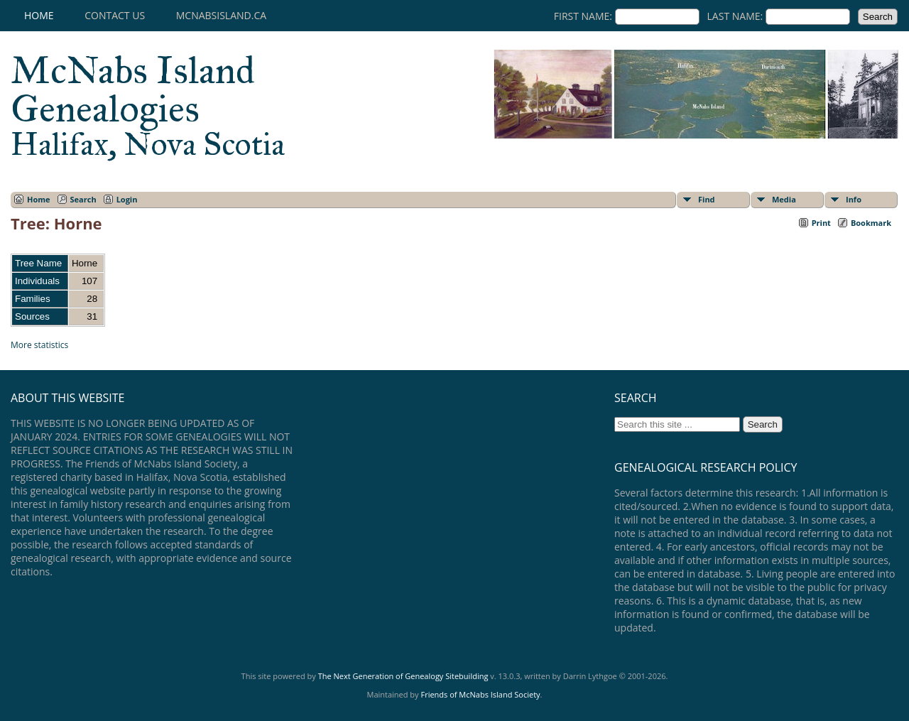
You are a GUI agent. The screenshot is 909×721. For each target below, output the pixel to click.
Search (83, 199)
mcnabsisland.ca (221, 15)
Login (127, 199)
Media (784, 199)
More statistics (39, 345)
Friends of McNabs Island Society (480, 694)
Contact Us (115, 15)
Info (853, 199)
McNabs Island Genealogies (148, 105)
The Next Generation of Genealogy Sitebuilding (403, 676)
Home (39, 15)
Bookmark (871, 222)
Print (821, 222)
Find (706, 199)
